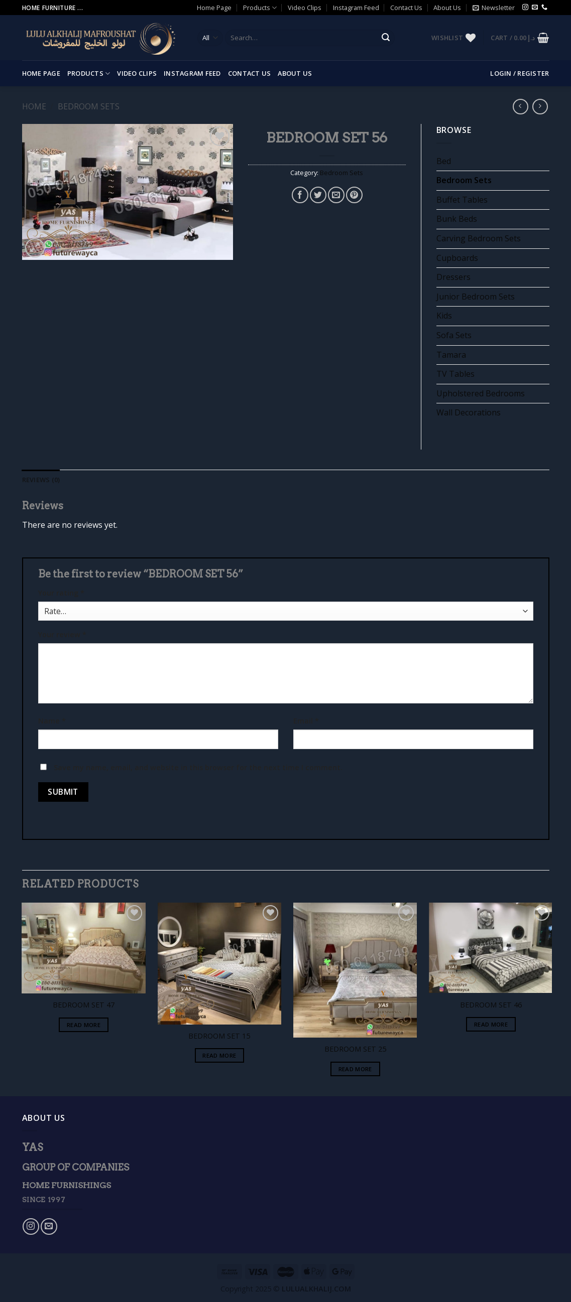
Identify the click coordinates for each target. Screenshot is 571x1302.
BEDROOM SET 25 (355, 1049)
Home (34, 106)
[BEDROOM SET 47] (84, 948)
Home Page (214, 7)
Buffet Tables (462, 199)
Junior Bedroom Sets (475, 296)
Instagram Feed (356, 7)
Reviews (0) (41, 479)
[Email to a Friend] (336, 195)
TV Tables (455, 373)
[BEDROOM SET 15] (220, 964)
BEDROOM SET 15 (219, 1036)
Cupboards (457, 257)
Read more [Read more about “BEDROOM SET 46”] (491, 1024)
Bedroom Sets (89, 106)
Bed (443, 161)
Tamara (451, 354)
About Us (447, 7)
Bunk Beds (456, 218)
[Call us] (544, 7)
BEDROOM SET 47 (84, 1004)
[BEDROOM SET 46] (491, 948)
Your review (62, 634)
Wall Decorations (468, 412)
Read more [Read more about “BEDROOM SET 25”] (355, 1069)
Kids (444, 315)
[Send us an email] (535, 7)
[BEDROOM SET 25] (355, 970)
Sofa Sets (454, 335)
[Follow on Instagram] (525, 7)
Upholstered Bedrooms (480, 393)
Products (260, 8)
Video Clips (304, 7)
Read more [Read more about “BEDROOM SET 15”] (219, 1055)
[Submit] (385, 38)
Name (52, 721)
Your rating (61, 593)
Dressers (453, 276)
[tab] (41, 480)
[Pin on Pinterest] (354, 195)
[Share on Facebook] (300, 195)
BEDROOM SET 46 (491, 1004)
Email (306, 721)
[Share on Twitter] (318, 195)
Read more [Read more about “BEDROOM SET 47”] (83, 1025)
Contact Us (406, 7)
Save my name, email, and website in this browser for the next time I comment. (198, 767)
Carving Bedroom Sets (478, 238)
